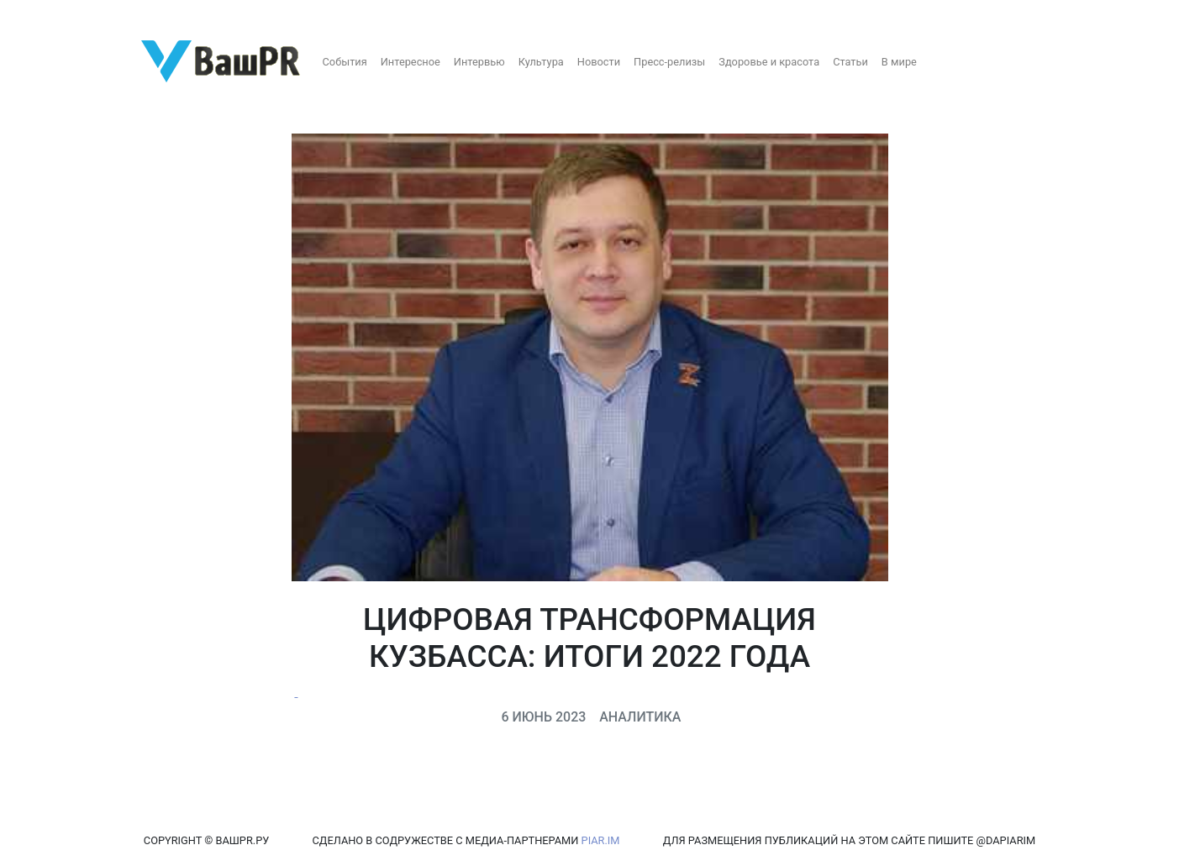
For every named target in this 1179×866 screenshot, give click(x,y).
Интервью (479, 61)
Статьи (850, 61)
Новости (598, 61)
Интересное (410, 61)
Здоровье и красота (768, 61)
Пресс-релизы (669, 61)
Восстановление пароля (166, 14)
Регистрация (45, 14)
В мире (899, 61)
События (345, 61)
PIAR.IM (601, 840)
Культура (541, 61)
